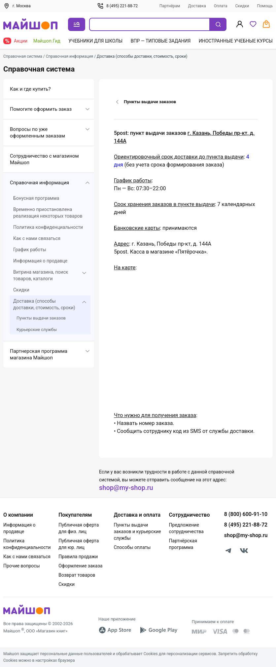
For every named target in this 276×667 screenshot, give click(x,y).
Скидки (242, 6)
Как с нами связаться (36, 238)
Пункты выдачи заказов (41, 318)
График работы (29, 249)
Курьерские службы (37, 329)
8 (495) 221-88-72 (117, 6)
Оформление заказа (80, 565)
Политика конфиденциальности (48, 227)
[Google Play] (158, 630)
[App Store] (114, 630)
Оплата (220, 6)
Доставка (197, 6)
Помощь (265, 6)
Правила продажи (78, 556)
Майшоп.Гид (46, 41)
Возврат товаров (76, 575)
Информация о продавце (40, 260)
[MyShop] (26, 613)
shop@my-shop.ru (126, 488)
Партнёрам (169, 6)
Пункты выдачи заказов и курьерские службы (137, 531)
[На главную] (30, 24)
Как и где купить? (30, 89)
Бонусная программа (36, 198)
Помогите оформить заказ (41, 109)
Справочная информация (39, 183)
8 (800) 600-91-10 (245, 514)
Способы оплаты (132, 547)
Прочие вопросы (21, 565)
